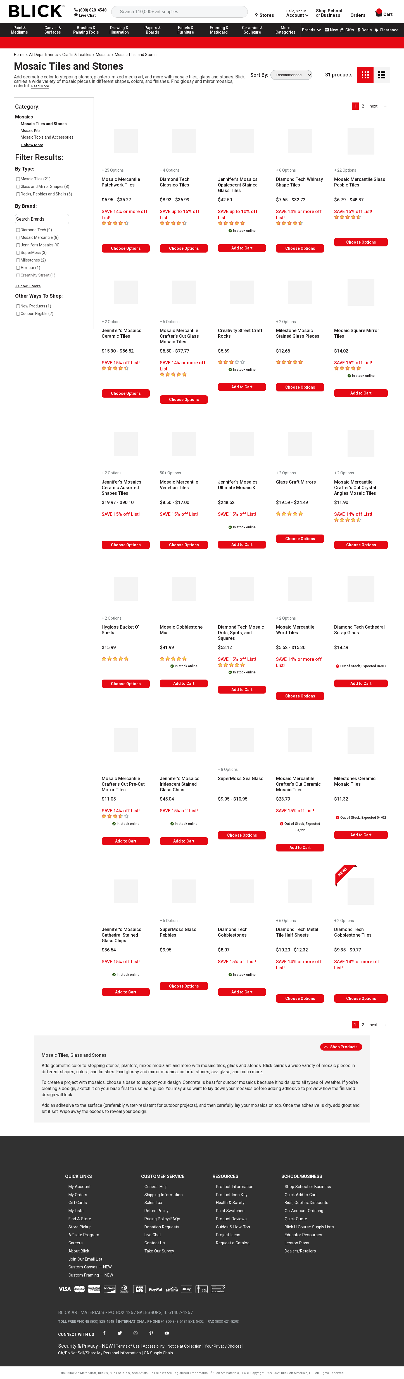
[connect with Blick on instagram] (135, 1336)
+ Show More (32, 145)
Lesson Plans (297, 1242)
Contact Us (154, 1242)
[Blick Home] (37, 11)
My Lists (76, 1210)
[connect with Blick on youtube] (166, 1336)
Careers (75, 1242)
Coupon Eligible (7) (34, 313)
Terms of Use (128, 1346)
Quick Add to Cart (301, 1194)
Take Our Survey (159, 1251)
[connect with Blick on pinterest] (151, 1336)
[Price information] (116, 200)
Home (19, 54)
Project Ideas (228, 1234)
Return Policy (156, 1210)
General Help (156, 1186)
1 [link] (355, 106)
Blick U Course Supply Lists (309, 1226)
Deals (364, 30)
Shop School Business (329, 13)
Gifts (347, 30)
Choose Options (126, 248)
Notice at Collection (184, 1346)
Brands (312, 30)
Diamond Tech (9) (34, 230)
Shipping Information (163, 1194)
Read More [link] (40, 86)
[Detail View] (382, 75)
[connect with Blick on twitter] (119, 1336)
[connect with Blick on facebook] (104, 1336)
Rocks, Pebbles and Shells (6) (44, 194)
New (331, 30)
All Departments (43, 54)
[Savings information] (126, 215)
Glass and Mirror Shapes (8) (42, 186)
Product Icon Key (232, 1194)
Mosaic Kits (31, 130)
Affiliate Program (83, 1234)
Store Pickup (80, 1226)
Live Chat (152, 1234)
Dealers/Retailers (300, 1251)
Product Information (234, 1186)
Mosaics (103, 54)
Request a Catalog (232, 1242)
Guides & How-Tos (233, 1226)
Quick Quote (296, 1218)
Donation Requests (161, 1226)
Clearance (386, 30)
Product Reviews (231, 1218)
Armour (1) (28, 267)
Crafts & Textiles (76, 54)
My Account (79, 1186)
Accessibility (154, 1346)
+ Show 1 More (28, 286)
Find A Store (79, 1218)
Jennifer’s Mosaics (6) (38, 245)
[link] (85, 15)
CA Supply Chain (158, 1353)
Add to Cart (242, 248)
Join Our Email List (85, 1259)
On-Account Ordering (304, 1210)
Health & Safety (230, 1202)
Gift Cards (77, 1202)
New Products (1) (33, 306)
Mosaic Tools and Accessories (47, 137)
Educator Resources (303, 1234)
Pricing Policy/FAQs (162, 1218)
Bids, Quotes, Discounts (306, 1202)
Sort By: (259, 75)
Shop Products (341, 1047)
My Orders (77, 1194)
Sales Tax (153, 1202)
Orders (357, 15)
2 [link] (363, 106)
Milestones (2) (31, 260)
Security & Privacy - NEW (85, 1346)
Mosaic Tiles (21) (33, 179)
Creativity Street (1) (35, 275)
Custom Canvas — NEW (90, 1267)
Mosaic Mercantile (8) (37, 237)
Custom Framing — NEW (90, 1275)
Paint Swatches (230, 1210)
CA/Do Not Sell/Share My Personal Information (99, 1353)
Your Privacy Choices (223, 1346)
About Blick (78, 1251)
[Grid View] (365, 75)
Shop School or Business (308, 1186)
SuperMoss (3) (31, 252)
